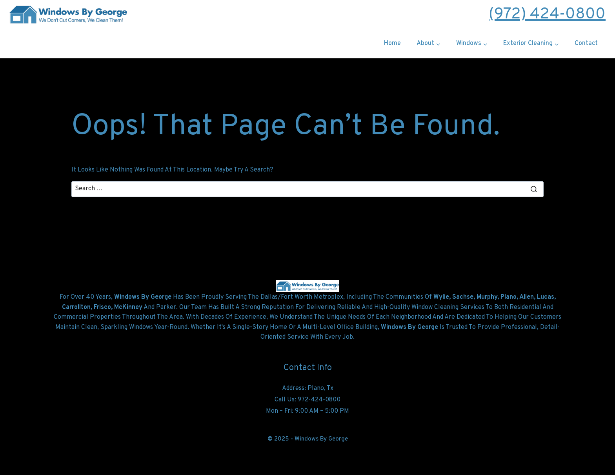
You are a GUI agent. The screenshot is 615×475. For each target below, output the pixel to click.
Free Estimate (307, 14)
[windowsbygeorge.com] (68, 14)
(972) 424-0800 (547, 14)
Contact (586, 43)
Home (392, 43)
